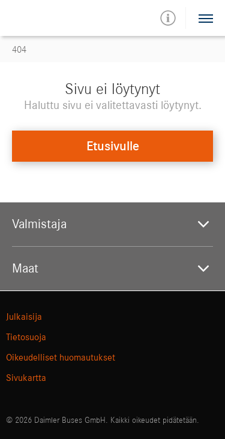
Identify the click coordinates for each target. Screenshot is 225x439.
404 (19, 50)
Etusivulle (112, 146)
